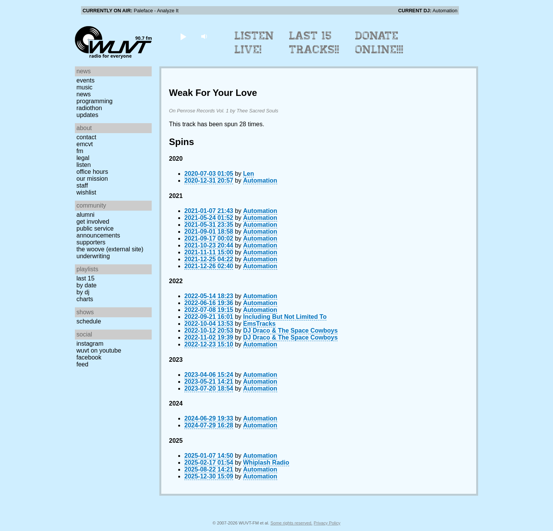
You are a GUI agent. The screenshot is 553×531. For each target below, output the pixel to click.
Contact (86, 137)
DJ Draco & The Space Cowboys (290, 330)
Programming (94, 101)
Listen (83, 165)
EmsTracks (259, 323)
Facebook (88, 357)
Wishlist (86, 192)
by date (86, 285)
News (83, 94)
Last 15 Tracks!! (314, 42)
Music (84, 87)
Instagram (89, 343)
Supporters (91, 242)
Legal (82, 158)
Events (85, 80)
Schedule (88, 321)
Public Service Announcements (98, 232)
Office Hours (92, 171)
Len (248, 173)
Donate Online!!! (379, 42)
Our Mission (92, 178)
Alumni (85, 214)
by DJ (82, 292)
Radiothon (89, 108)
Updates (87, 115)
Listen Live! (254, 42)
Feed (82, 364)
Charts (84, 299)
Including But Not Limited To (284, 316)
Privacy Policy (327, 523)
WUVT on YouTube (98, 350)
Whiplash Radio (266, 462)
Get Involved (92, 221)
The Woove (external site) (109, 249)
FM (79, 151)
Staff (82, 185)
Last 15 (85, 278)
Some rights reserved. (291, 523)
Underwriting (93, 256)
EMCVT (84, 144)
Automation (260, 180)
